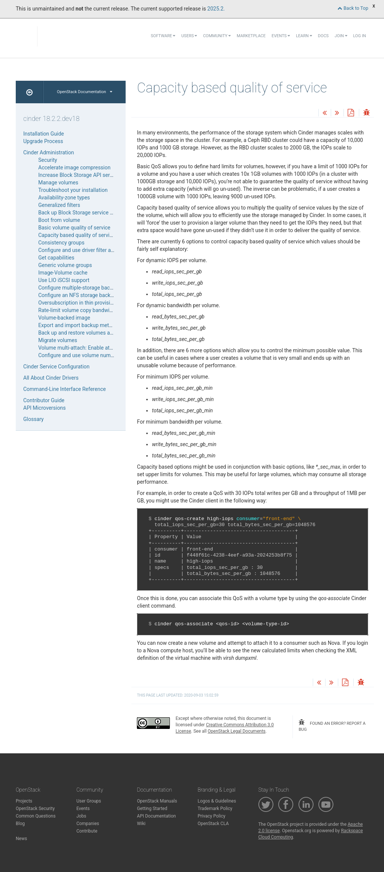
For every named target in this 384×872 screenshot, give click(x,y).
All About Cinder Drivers (50, 378)
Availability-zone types (64, 198)
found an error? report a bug (331, 725)
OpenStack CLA (213, 823)
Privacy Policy (211, 816)
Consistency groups (61, 243)
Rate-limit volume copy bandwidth (77, 310)
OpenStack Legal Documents (237, 731)
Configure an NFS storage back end (79, 295)
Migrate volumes (57, 340)
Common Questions (36, 816)
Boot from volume (59, 220)
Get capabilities (56, 258)
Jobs (81, 816)
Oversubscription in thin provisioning (80, 303)
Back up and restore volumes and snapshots (89, 333)
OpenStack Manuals (157, 801)
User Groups (88, 801)
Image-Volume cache (62, 273)
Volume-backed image (64, 318)
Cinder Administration (48, 152)
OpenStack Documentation (84, 91)
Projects (24, 801)
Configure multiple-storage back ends (81, 288)
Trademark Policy (215, 808)
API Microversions (44, 408)
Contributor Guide (43, 400)
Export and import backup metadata (80, 325)
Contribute (87, 831)
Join (340, 35)
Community (217, 35)
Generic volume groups (65, 265)
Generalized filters (59, 205)
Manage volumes (58, 183)
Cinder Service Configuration (56, 367)
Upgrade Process (43, 141)
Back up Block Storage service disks (80, 213)
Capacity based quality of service (76, 235)
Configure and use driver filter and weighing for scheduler (104, 250)
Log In (359, 35)
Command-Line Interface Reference (64, 389)
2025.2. (216, 9)
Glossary (33, 419)
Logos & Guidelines (217, 801)
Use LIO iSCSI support (63, 280)
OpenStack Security (35, 808)
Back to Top (353, 8)
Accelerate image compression (74, 167)
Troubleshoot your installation (73, 190)
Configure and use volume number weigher (88, 355)
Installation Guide (43, 134)
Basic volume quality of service (74, 228)
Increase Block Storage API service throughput (92, 175)
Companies (87, 823)
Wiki (141, 823)
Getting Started (152, 808)
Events (281, 35)
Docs (323, 35)
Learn (304, 35)
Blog (20, 823)
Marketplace (251, 35)
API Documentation (156, 816)
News (21, 838)
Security (47, 160)
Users (189, 35)
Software (163, 35)
